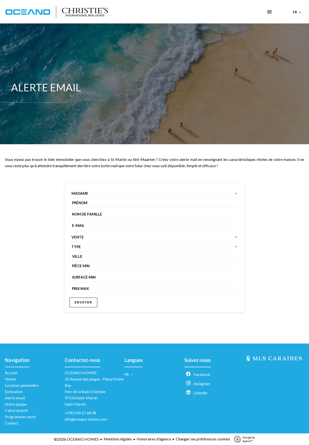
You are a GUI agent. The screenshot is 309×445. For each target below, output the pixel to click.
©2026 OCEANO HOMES (76, 439)
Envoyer (83, 302)
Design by (243, 439)
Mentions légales (118, 439)
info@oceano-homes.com (86, 419)
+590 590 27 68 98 (80, 412)
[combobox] (154, 193)
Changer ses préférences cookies (203, 439)
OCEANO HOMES (81, 372)
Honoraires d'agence (154, 439)
